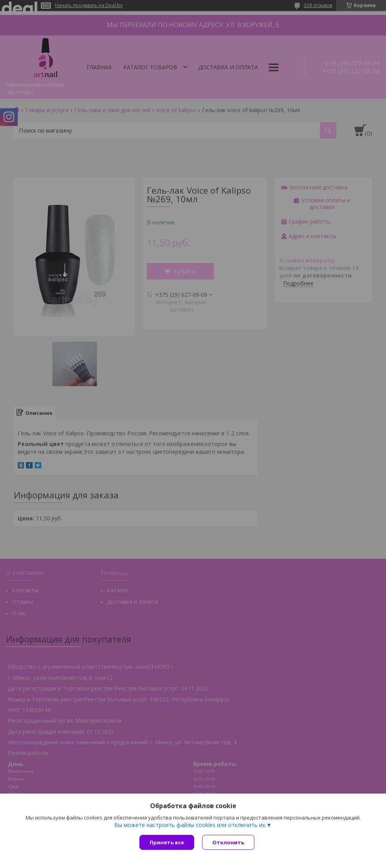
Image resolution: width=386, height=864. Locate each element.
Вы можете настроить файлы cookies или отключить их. (190, 825)
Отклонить (228, 842)
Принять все (167, 842)
